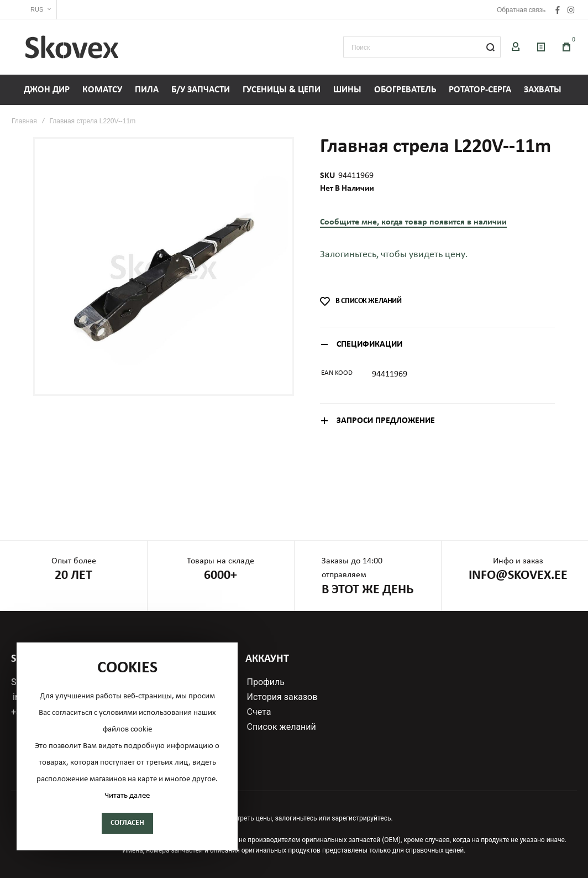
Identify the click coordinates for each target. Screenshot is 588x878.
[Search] (490, 47)
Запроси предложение (386, 420)
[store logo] (72, 47)
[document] (127, 746)
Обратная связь (521, 10)
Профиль (266, 682)
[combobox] (422, 47)
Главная (24, 121)
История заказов (282, 697)
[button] (34, 9)
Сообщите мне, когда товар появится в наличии (413, 222)
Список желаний (281, 727)
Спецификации (369, 344)
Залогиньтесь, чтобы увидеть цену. (394, 254)
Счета (259, 712)
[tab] (437, 344)
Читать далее (127, 796)
